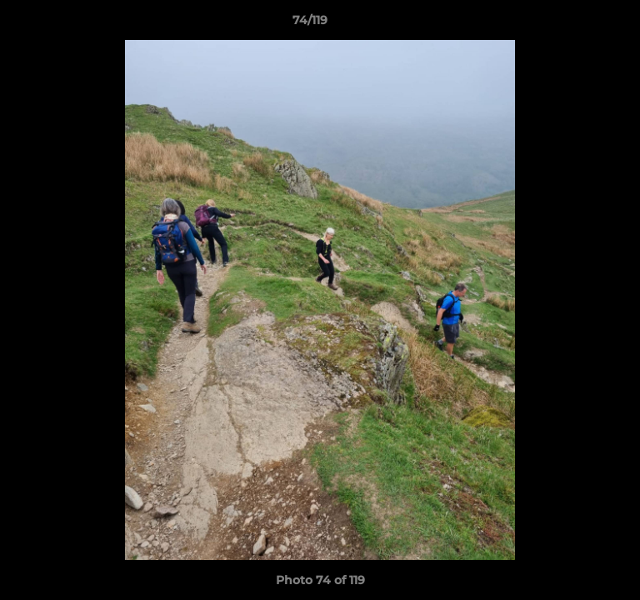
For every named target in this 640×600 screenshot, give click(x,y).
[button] (580, 24)
